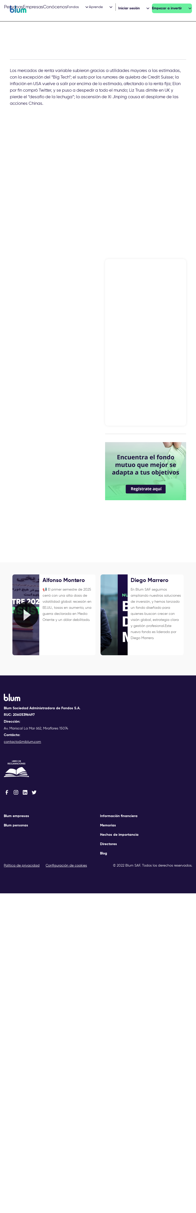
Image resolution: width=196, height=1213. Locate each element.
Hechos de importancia (119, 835)
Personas (13, 7)
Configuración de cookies (66, 865)
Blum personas (16, 825)
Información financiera (119, 816)
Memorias (108, 825)
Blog (103, 853)
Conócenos (55, 7)
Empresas (33, 7)
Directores (108, 844)
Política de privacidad (22, 865)
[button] (78, 7)
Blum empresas (16, 816)
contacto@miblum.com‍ (22, 742)
